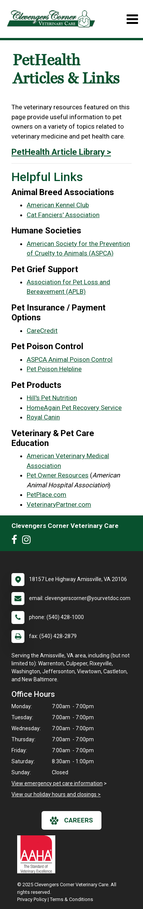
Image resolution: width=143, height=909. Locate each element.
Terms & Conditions (71, 899)
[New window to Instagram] (28, 541)
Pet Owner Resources (57, 475)
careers (71, 820)
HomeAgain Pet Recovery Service (74, 407)
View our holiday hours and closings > (56, 794)
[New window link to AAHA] (38, 854)
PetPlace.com (46, 494)
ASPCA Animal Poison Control (69, 359)
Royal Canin (43, 417)
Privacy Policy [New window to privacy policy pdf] (32, 899)
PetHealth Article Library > (61, 152)
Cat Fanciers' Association (63, 215)
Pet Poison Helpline (54, 369)
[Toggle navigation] (132, 19)
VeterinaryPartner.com (59, 504)
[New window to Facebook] (16, 541)
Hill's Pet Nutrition (52, 398)
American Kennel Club (58, 205)
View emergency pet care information (57, 783)
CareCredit (42, 330)
